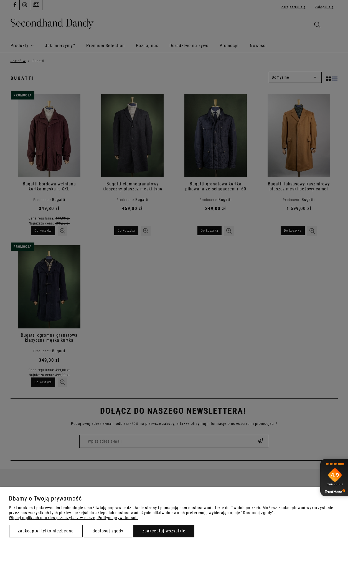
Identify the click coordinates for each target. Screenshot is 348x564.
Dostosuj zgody (108, 531)
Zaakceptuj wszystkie (164, 531)
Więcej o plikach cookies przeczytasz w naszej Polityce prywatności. (73, 517)
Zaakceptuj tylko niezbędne (46, 531)
